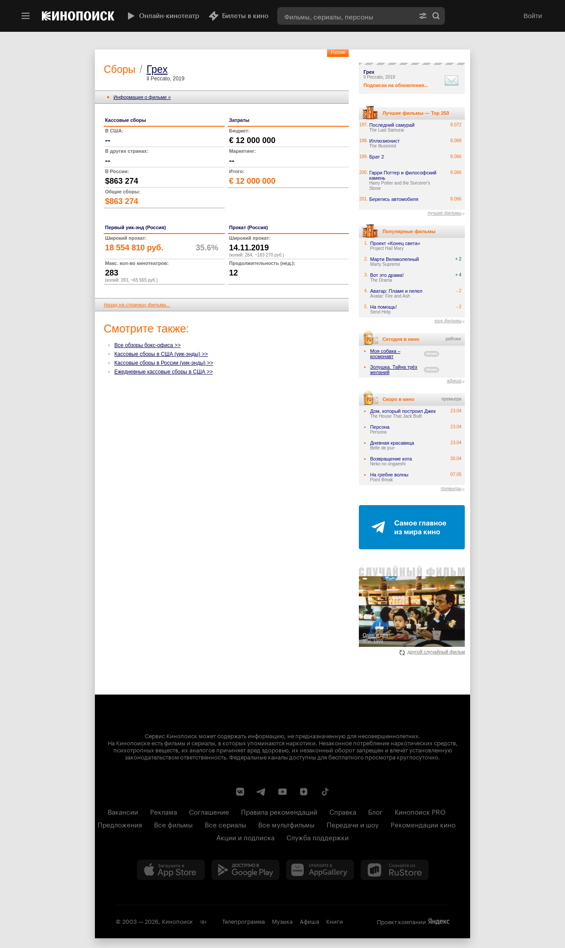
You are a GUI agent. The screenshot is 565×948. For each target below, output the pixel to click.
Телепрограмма (243, 920)
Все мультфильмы (286, 824)
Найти (436, 15)
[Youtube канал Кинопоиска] (282, 791)
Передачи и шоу (353, 824)
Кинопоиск (177, 920)
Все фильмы (173, 824)
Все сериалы (225, 824)
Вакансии (123, 811)
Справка (342, 811)
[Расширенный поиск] (422, 16)
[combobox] (345, 16)
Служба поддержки (317, 836)
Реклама (163, 811)
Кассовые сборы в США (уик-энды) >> (161, 354)
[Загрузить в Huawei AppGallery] (320, 870)
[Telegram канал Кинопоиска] (261, 791)
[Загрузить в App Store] (171, 870)
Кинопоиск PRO (420, 811)
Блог (375, 811)
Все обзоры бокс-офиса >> (147, 345)
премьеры (451, 488)
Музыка (282, 920)
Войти (533, 15)
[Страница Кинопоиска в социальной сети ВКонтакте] (240, 791)
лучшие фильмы (444, 213)
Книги (334, 920)
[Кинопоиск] (78, 16)
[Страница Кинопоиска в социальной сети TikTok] (325, 791)
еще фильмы (447, 320)
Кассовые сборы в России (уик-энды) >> (163, 363)
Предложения (120, 824)
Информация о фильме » (142, 97)
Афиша (309, 920)
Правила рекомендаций (279, 811)
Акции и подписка (245, 836)
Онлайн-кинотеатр (162, 16)
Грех (157, 69)
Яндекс (438, 921)
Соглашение (209, 811)
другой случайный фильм (432, 651)
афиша (454, 380)
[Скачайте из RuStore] (395, 870)
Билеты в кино (238, 16)
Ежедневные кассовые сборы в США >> (163, 372)
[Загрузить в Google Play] (245, 870)
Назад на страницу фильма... (137, 304)
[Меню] (25, 16)
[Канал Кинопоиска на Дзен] (303, 791)
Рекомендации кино (423, 824)
